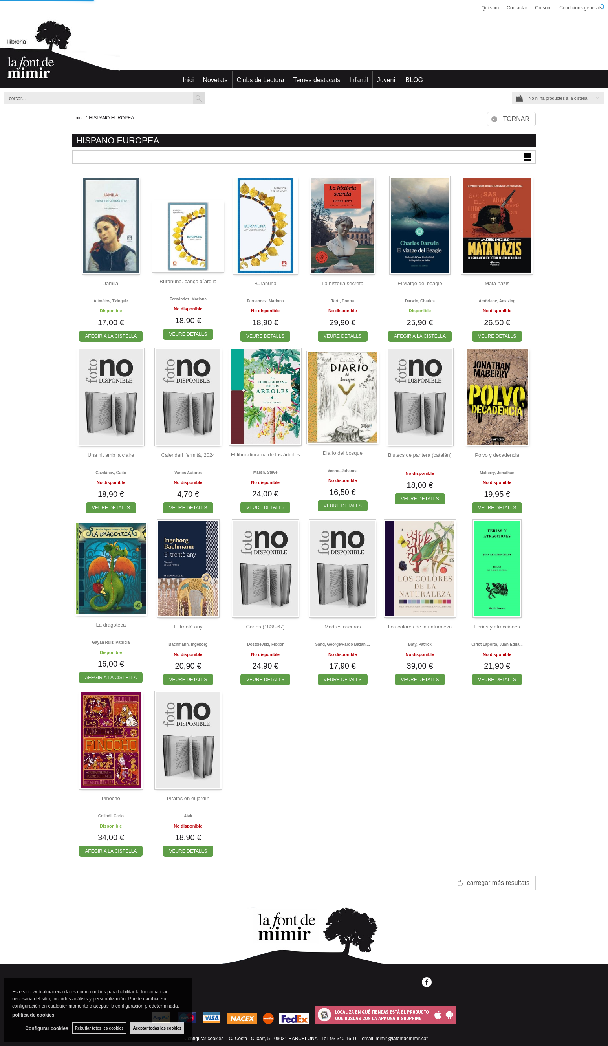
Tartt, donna (342, 301)
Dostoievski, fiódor (265, 644)
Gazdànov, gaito (110, 473)
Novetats (215, 80)
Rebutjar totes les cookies (99, 1028)
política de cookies (33, 1015)
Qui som (490, 8)
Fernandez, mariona (265, 301)
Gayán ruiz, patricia (111, 642)
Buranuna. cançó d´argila (187, 281)
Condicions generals (580, 8)
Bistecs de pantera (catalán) (420, 455)
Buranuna (265, 283)
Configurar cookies (204, 1038)
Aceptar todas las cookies (157, 1028)
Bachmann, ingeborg (187, 644)
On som (543, 8)
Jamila (111, 283)
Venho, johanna (343, 471)
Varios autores (188, 473)
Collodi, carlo (111, 816)
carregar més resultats (498, 882)
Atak (188, 816)
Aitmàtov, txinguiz (110, 301)
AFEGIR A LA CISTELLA (111, 336)
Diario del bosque (343, 453)
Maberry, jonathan (497, 473)
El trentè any (188, 627)
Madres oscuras (342, 627)
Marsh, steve (265, 472)
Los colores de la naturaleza (420, 627)
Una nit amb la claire (111, 455)
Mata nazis (497, 283)
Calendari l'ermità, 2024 (188, 455)
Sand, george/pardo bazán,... (342, 644)
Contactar (517, 8)
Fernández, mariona (188, 299)
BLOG (414, 80)
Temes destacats (317, 80)
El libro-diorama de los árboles (265, 455)
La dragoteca (111, 625)
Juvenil (387, 80)
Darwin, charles (420, 301)
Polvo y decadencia (497, 455)
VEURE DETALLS (188, 334)
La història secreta (342, 283)
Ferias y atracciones (497, 627)
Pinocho (111, 798)
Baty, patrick (420, 644)
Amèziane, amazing (497, 301)
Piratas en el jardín (188, 798)
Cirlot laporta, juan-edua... (497, 644)
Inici (188, 80)
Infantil (359, 80)
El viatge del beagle (419, 283)
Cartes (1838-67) (265, 627)
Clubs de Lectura (260, 80)
